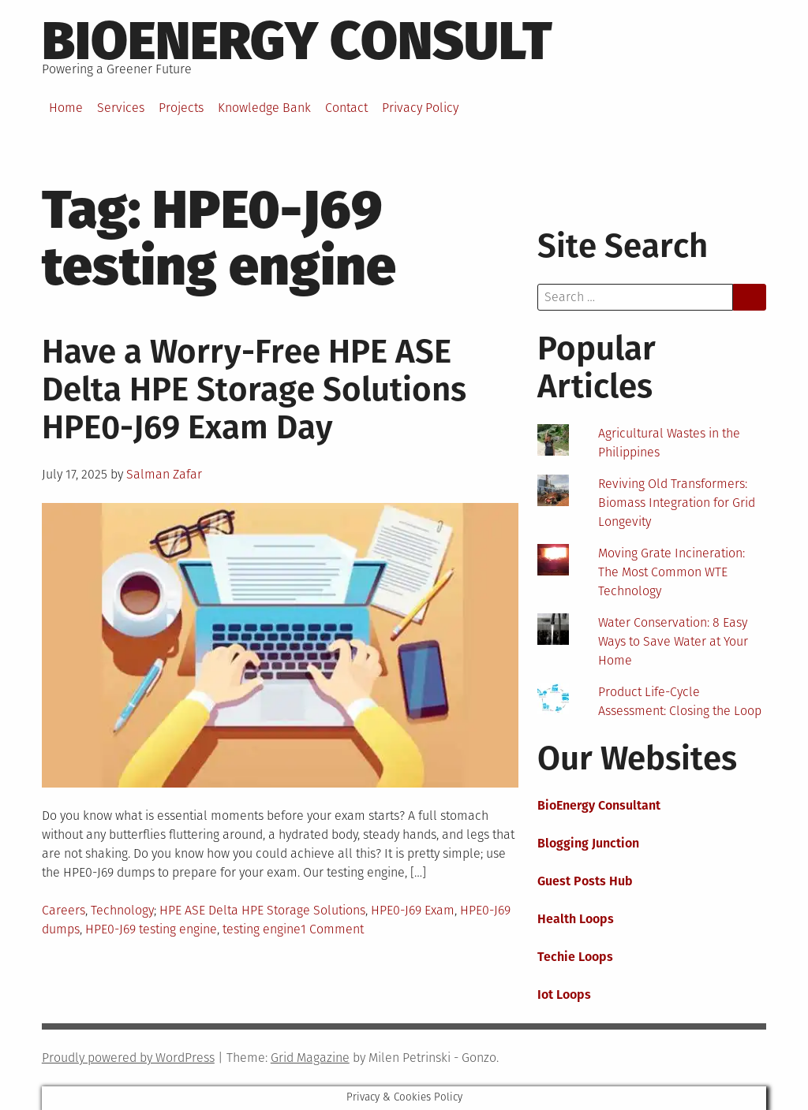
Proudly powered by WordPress (128, 1057)
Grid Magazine (310, 1057)
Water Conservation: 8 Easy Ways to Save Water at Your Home (673, 641)
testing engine (262, 929)
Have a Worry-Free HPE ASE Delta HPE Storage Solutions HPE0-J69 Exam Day (254, 389)
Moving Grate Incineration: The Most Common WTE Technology (671, 572)
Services (120, 107)
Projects (181, 107)
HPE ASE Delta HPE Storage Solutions (262, 910)
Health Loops (575, 918)
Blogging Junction (588, 843)
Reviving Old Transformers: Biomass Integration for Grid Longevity (676, 502)
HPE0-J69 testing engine (151, 929)
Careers (63, 910)
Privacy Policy (420, 107)
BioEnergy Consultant (598, 805)
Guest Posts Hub (585, 880)
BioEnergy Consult (297, 41)
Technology (122, 910)
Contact (346, 107)
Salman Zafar (164, 474)
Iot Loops (564, 994)
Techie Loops (575, 956)
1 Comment (332, 929)
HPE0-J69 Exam (412, 910)
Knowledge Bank (264, 107)
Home (66, 107)
